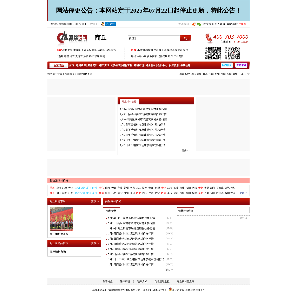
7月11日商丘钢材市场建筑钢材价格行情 (143, 114)
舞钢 (235, 73)
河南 (211, 73)
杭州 (64, 193)
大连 (232, 193)
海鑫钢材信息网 (185, 281)
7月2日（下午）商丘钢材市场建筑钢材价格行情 (136, 259)
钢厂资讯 (104, 65)
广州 (70, 193)
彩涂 (96, 56)
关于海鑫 (108, 281)
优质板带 (152, 56)
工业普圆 (179, 56)
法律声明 (125, 281)
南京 (107, 187)
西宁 (157, 193)
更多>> (186, 150)
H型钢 (60, 56)
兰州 (150, 193)
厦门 (88, 187)
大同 (212, 187)
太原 (206, 187)
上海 (59, 187)
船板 (94, 50)
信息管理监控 (162, 281)
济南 (144, 187)
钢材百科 (127, 65)
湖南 (181, 73)
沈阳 (212, 193)
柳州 (126, 193)
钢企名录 (151, 65)
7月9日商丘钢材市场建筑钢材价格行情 (142, 124)
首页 (71, 65)
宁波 (120, 187)
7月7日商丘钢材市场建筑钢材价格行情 (142, 134)
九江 (138, 187)
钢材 (59, 50)
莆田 (88, 193)
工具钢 (165, 50)
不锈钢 (141, 50)
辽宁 (247, 73)
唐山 (59, 193)
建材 (64, 50)
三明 (77, 187)
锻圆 (170, 56)
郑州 (217, 73)
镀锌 (91, 56)
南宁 (120, 193)
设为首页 (208, 24)
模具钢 (173, 50)
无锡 (113, 187)
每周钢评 (81, 65)
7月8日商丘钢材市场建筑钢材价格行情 (142, 129)
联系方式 (142, 281)
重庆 (169, 193)
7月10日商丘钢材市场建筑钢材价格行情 (143, 119)
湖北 (193, 73)
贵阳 (182, 193)
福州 (82, 187)
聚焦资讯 (92, 65)
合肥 (157, 187)
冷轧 (108, 50)
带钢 (102, 56)
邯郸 (227, 187)
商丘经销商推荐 (59, 243)
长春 (206, 193)
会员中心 (162, 65)
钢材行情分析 (185, 210)
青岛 (150, 187)
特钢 (133, 50)
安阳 (229, 73)
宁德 (82, 193)
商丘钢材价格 (129, 101)
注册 (92, 24)
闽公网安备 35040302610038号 (187, 290)
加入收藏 (219, 24)
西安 (144, 193)
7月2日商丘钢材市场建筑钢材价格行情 (131, 264)
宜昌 (205, 73)
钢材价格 (111, 210)
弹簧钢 (157, 50)
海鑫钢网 (73, 38)
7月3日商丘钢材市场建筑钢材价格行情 (142, 145)
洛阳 (223, 73)
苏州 (126, 187)
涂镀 (85, 56)
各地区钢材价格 (59, 180)
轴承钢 (181, 50)
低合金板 (86, 50)
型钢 (113, 50)
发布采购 (241, 65)
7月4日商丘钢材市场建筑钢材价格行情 (142, 140)
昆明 (194, 193)
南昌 (132, 187)
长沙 (187, 73)
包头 (232, 187)
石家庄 (220, 187)
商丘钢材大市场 (59, 233)
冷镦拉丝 (141, 56)
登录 (81, 24)
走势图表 (116, 65)
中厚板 (77, 50)
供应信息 (174, 65)
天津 (70, 187)
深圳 (107, 193)
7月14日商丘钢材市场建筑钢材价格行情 (143, 109)
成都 (175, 193)
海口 (132, 193)
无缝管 (79, 56)
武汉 (199, 73)
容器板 (101, 50)
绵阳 (188, 193)
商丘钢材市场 (84, 73)
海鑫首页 (70, 73)
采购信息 (185, 65)
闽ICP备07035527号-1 (154, 290)
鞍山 (227, 193)
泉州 (94, 187)
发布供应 (227, 65)
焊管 (72, 56)
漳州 (94, 193)
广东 (241, 73)
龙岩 (77, 193)
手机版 (242, 24)
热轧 (70, 50)
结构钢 (149, 50)
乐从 (113, 193)
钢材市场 (139, 65)
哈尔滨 (220, 193)
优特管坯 (162, 56)
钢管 (66, 56)
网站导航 (232, 24)
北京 (64, 187)
